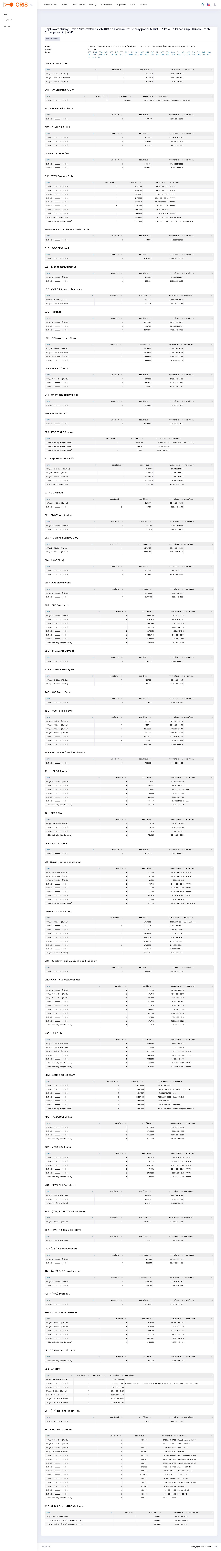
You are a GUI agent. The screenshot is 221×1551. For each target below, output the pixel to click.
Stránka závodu (52, 38)
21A (188, 54)
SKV (188, 52)
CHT (127, 52)
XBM (152, 54)
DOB (111, 52)
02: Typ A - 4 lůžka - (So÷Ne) (57, 74)
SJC (173, 52)
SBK (167, 52)
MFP (162, 52)
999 (208, 54)
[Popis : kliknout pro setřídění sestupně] (71, 70)
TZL (116, 54)
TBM (100, 54)
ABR (89, 52)
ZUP (162, 54)
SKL (183, 52)
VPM (131, 54)
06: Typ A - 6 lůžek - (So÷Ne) (57, 684)
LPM (147, 52)
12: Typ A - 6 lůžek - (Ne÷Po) (56, 1395)
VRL (141, 54)
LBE (132, 52)
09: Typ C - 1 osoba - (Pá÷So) (57, 277)
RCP (173, 54)
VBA (168, 54)
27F (99, 57)
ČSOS (215, 1547)
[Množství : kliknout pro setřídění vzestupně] (111, 70)
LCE (136, 52)
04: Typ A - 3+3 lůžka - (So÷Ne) (58, 78)
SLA (193, 52)
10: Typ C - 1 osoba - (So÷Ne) (57, 100)
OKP (152, 52)
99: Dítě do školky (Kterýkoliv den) (59, 221)
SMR (203, 52)
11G (184, 54)
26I (89, 57)
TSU (111, 54)
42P (193, 54)
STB (89, 54)
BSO (100, 52)
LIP (204, 54)
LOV (142, 52)
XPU (157, 54)
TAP (94, 54)
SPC (94, 57)
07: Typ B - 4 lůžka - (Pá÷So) (56, 348)
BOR (95, 52)
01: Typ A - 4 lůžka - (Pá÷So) (56, 300)
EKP (116, 52)
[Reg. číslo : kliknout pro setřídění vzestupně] (139, 70)
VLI (126, 54)
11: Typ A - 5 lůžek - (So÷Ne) (56, 1391)
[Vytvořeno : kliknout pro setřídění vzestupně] (168, 70)
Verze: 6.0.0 (45, 1547)
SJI (178, 52)
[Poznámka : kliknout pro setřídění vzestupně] (199, 70)
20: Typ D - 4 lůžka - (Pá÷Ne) (57, 217)
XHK (198, 54)
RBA (179, 54)
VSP (146, 54)
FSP (121, 52)
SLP (198, 52)
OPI (157, 52)
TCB (105, 54)
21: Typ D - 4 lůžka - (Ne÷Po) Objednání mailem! (64, 1520)
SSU (209, 52)
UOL (121, 54)
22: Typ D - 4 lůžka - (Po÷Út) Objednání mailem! (64, 1524)
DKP (106, 52)
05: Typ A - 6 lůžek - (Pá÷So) (57, 680)
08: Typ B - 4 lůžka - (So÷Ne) (57, 81)
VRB (136, 54)
